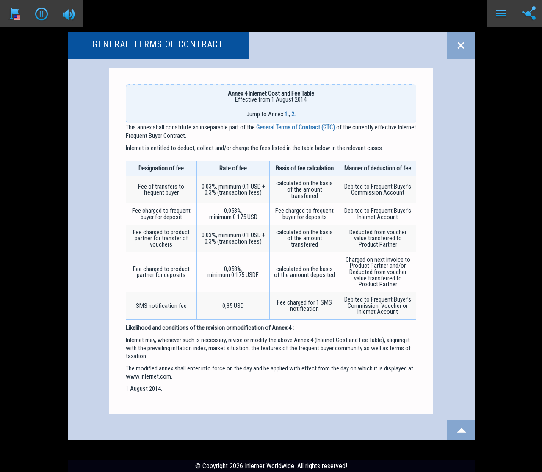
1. (287, 114)
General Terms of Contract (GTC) (295, 127)
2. (293, 114)
